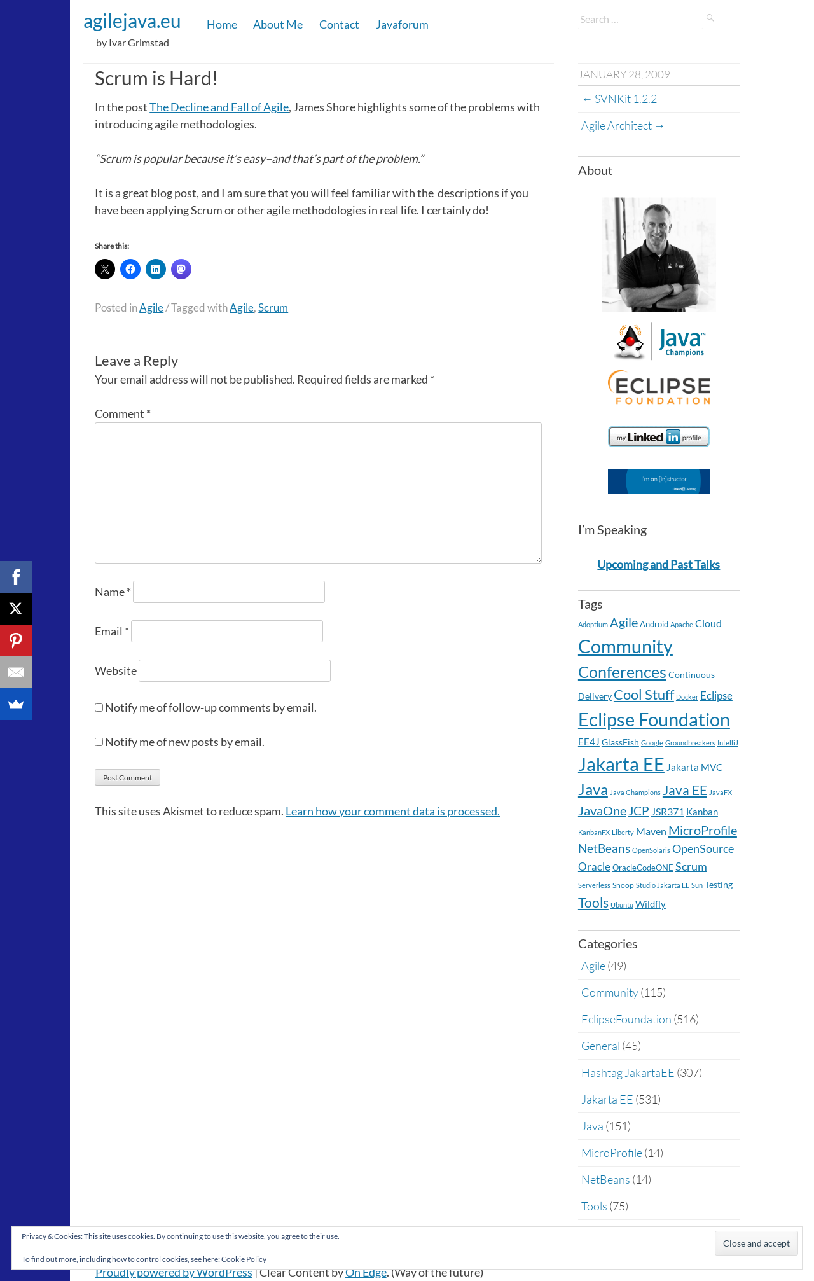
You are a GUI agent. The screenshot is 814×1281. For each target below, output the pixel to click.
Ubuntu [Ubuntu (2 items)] (621, 905)
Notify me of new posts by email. (185, 742)
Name (113, 592)
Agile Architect (623, 125)
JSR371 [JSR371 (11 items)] (667, 811)
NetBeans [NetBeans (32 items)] (604, 848)
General (600, 1046)
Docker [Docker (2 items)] (687, 697)
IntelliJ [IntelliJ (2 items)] (727, 742)
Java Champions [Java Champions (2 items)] (635, 792)
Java (592, 1126)
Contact (339, 24)
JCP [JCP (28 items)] (638, 810)
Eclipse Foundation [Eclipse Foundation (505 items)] (654, 719)
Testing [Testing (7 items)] (719, 884)
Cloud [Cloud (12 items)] (708, 623)
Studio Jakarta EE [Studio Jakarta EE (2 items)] (662, 885)
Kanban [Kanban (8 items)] (702, 812)
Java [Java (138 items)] (593, 789)
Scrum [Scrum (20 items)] (691, 866)
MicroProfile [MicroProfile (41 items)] (702, 830)
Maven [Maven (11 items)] (651, 831)
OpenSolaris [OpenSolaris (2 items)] (651, 850)
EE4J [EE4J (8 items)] (589, 742)
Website (116, 670)
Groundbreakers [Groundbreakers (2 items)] (690, 742)
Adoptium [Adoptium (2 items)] (593, 624)
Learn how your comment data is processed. (393, 811)
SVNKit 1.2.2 (619, 99)
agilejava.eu (132, 20)
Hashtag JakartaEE (628, 1072)
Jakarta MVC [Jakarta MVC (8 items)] (694, 767)
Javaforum (402, 24)
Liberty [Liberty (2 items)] (623, 832)
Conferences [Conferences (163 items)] (622, 671)
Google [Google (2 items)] (652, 742)
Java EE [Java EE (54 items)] (685, 790)
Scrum (273, 307)
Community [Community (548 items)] (625, 646)
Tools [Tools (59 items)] (593, 902)
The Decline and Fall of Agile (219, 107)
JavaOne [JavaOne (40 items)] (602, 810)
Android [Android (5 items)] (654, 624)
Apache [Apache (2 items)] (681, 624)
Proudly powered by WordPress (173, 1272)
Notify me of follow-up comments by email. (211, 707)
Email (112, 631)
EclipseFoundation (626, 1019)
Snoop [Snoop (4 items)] (623, 885)
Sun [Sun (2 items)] (697, 885)
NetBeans (605, 1179)
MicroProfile (611, 1153)
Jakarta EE (607, 1099)
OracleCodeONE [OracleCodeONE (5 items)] (642, 867)
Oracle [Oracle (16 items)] (594, 866)
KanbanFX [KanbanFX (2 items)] (594, 832)
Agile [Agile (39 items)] (624, 622)
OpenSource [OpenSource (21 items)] (703, 848)
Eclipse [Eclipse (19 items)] (716, 695)
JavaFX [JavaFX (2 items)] (720, 792)
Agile (151, 307)
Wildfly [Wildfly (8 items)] (650, 904)
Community (609, 992)
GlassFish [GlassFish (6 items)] (620, 742)
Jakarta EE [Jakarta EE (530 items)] (621, 763)
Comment (123, 413)
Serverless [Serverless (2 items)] (594, 885)
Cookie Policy (243, 1259)
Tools (594, 1206)
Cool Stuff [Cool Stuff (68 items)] (644, 694)
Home (222, 24)
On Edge (366, 1272)
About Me (278, 24)
